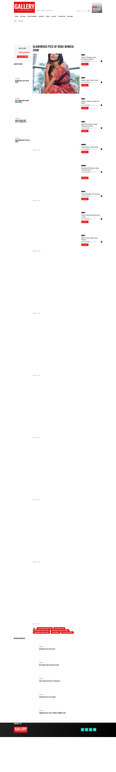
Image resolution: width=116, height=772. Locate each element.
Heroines (21, 21)
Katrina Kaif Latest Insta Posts (22, 81)
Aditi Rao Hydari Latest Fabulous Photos (89, 125)
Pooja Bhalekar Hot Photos (90, 194)
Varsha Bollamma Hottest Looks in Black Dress (96, 10)
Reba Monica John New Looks (41, 667)
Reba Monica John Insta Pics (41, 665)
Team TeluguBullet (85, 149)
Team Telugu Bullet (24, 52)
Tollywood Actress (67, 667)
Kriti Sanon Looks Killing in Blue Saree (22, 101)
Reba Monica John (59, 663)
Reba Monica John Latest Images (60, 665)
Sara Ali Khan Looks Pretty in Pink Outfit (20, 121)
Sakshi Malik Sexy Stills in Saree (22, 141)
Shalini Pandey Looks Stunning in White (88, 58)
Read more (84, 64)
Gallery (94, 7)
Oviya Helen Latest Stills (89, 147)
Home (15, 21)
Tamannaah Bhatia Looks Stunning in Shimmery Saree (56, 748)
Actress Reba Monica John (44, 663)
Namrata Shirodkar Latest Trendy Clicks (90, 169)
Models (83, 191)
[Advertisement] (58, 33)
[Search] (88, 11)
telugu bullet (55, 667)
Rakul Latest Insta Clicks (89, 80)
